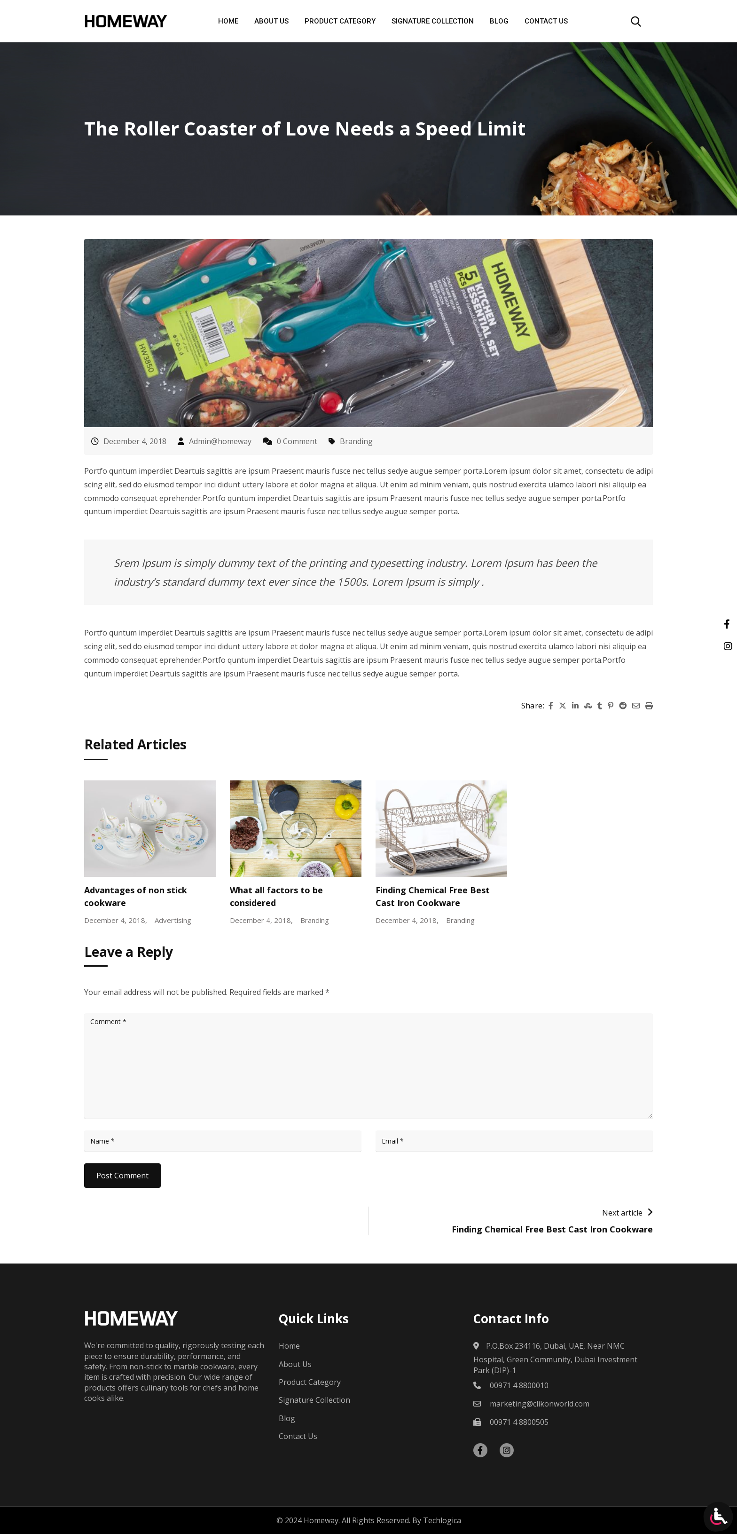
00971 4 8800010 (519, 1385)
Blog (499, 21)
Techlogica (442, 1520)
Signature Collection (433, 21)
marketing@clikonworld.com (539, 1404)
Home (228, 21)
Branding (356, 441)
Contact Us (546, 21)
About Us (271, 21)
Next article (622, 1213)
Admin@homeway (220, 441)
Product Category (340, 21)
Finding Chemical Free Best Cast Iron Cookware (552, 1229)
